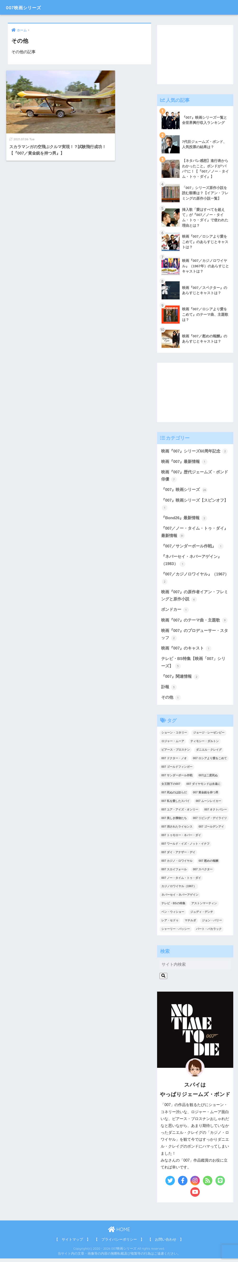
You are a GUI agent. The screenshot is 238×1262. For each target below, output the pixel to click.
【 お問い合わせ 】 (165, 1243)
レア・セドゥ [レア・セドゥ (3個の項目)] (169, 924)
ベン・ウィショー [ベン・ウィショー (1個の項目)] (172, 915)
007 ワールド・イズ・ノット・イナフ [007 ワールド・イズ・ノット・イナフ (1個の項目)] (185, 847)
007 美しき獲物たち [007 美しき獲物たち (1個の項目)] (174, 822)
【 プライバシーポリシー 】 (119, 1243)
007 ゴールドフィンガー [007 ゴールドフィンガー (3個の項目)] (176, 770)
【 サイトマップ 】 (72, 1243)
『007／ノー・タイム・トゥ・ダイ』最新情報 (194, 534)
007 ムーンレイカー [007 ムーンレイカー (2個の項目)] (208, 804)
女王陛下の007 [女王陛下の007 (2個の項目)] (170, 787)
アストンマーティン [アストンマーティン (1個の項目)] (204, 907)
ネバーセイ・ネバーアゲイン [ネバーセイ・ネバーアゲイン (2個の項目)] (179, 898)
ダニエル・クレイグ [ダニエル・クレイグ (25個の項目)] (209, 753)
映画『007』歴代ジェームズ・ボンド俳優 (194, 477)
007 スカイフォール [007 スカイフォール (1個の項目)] (174, 873)
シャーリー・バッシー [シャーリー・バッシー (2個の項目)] (175, 932)
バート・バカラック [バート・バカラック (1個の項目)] (209, 932)
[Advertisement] (195, 54)
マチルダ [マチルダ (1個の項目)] (190, 924)
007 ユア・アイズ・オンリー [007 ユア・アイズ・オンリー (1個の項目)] (179, 813)
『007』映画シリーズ (184, 491)
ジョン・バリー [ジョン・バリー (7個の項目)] (212, 924)
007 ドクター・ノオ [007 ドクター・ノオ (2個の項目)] (174, 762)
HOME (119, 1233)
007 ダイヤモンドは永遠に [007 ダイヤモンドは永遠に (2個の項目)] (203, 787)
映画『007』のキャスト (186, 652)
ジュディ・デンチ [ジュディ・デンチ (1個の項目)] (201, 915)
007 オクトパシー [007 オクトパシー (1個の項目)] (215, 813)
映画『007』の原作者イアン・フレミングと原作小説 (194, 598)
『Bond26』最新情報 (184, 520)
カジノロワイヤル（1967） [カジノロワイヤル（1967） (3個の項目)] (178, 890)
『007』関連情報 (180, 680)
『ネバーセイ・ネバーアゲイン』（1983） (191, 562)
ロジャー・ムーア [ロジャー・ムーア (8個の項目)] (172, 745)
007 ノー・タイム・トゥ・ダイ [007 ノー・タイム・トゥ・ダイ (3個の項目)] (181, 881)
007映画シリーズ (28, 7)
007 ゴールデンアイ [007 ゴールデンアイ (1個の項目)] (211, 830)
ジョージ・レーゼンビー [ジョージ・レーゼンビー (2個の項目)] (208, 736)
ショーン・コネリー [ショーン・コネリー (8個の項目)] (174, 736)
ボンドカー (175, 612)
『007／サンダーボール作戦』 (192, 548)
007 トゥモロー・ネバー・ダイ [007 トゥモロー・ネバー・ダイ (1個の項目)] (181, 838)
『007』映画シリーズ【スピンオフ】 (194, 505)
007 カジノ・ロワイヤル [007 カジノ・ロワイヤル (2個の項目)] (176, 864)
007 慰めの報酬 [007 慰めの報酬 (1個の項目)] (208, 864)
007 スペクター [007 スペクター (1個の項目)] (203, 873)
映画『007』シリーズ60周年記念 (194, 452)
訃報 (169, 690)
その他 (171, 701)
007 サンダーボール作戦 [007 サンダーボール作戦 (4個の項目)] (176, 779)
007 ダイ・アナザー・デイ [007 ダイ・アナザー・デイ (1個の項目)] (178, 855)
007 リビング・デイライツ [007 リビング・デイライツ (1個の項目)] (210, 822)
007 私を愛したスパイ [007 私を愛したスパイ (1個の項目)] (175, 804)
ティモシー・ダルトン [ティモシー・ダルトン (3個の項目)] (204, 745)
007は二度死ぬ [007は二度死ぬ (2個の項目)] (208, 779)
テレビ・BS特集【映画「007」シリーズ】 (193, 666)
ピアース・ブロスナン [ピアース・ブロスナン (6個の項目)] (175, 753)
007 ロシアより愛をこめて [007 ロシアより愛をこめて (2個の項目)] (210, 762)
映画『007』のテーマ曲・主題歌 (194, 623)
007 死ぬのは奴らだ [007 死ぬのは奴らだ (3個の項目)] (174, 796)
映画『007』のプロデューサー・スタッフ (194, 637)
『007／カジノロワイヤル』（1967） (195, 580)
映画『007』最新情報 (184, 463)
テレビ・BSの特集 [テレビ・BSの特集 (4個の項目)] (173, 907)
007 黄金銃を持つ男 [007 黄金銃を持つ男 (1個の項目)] (205, 796)
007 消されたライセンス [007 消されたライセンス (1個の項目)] (176, 830)
